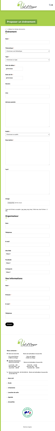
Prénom (8, 295)
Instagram (8, 269)
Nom (7, 39)
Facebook (8, 260)
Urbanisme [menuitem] (11, 388)
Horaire (7, 84)
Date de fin (9, 74)
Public (7, 131)
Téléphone (8, 232)
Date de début (10, 65)
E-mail (7, 241)
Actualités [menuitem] (11, 402)
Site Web (8, 250)
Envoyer (9, 324)
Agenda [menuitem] (10, 397)
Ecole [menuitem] (9, 383)
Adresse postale (10, 102)
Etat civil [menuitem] (10, 378)
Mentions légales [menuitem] (27, 427)
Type (7, 57)
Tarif (6, 169)
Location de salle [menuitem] (13, 392)
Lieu (6, 93)
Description (9, 140)
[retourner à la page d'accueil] (27, 5)
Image (7, 199)
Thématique (9, 48)
